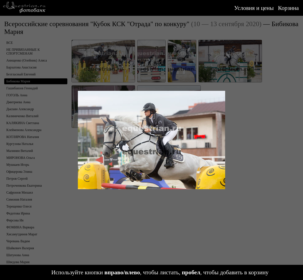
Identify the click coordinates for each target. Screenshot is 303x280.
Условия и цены (254, 8)
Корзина (288, 8)
